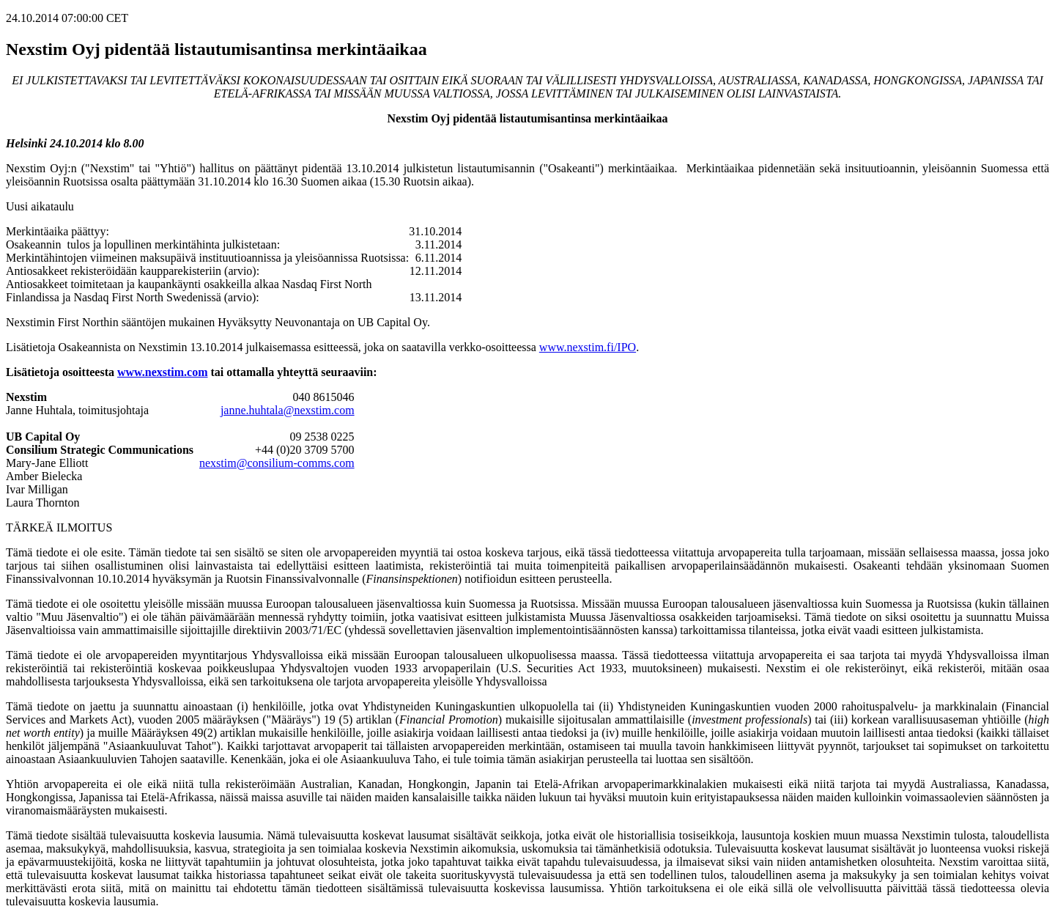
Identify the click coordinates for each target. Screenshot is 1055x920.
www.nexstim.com (162, 372)
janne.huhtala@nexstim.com (288, 410)
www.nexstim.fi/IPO (587, 347)
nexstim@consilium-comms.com (277, 463)
